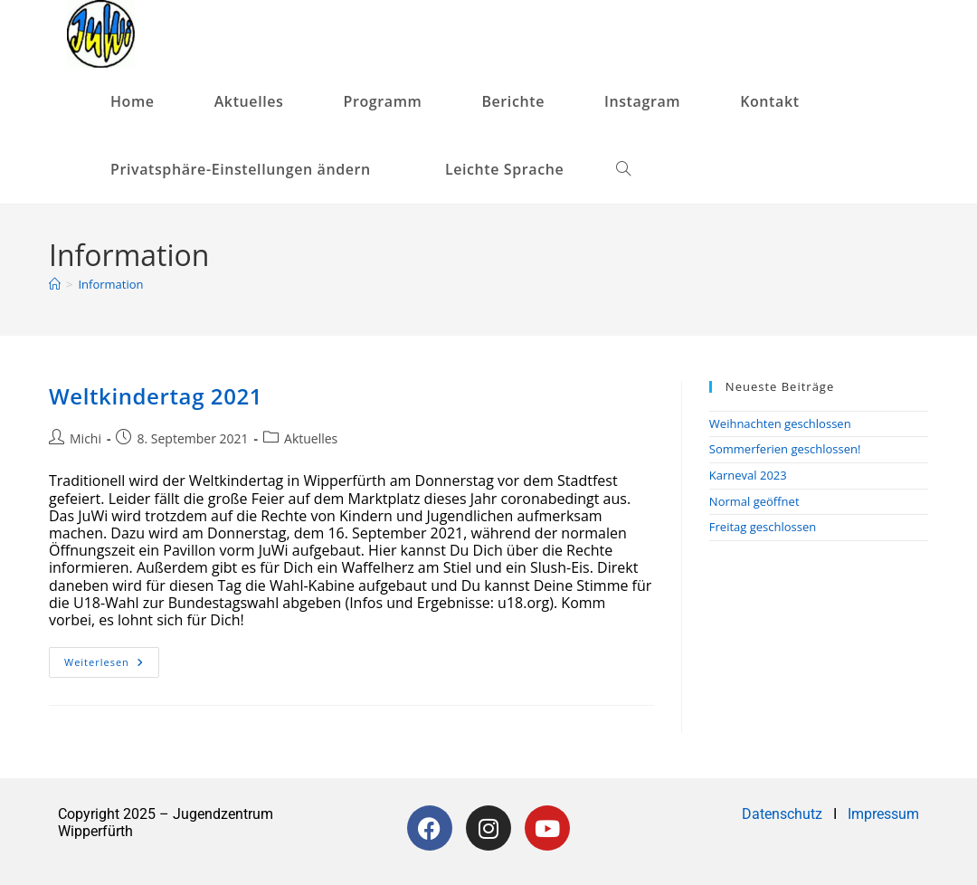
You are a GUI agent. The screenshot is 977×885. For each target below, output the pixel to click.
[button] (248, 170)
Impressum (883, 814)
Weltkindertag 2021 (155, 396)
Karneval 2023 (748, 475)
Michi (85, 438)
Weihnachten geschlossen (780, 423)
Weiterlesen (111, 658)
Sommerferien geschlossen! (785, 449)
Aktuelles (310, 438)
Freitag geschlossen (762, 527)
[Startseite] (55, 284)
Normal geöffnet (754, 501)
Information (110, 284)
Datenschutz (784, 814)
